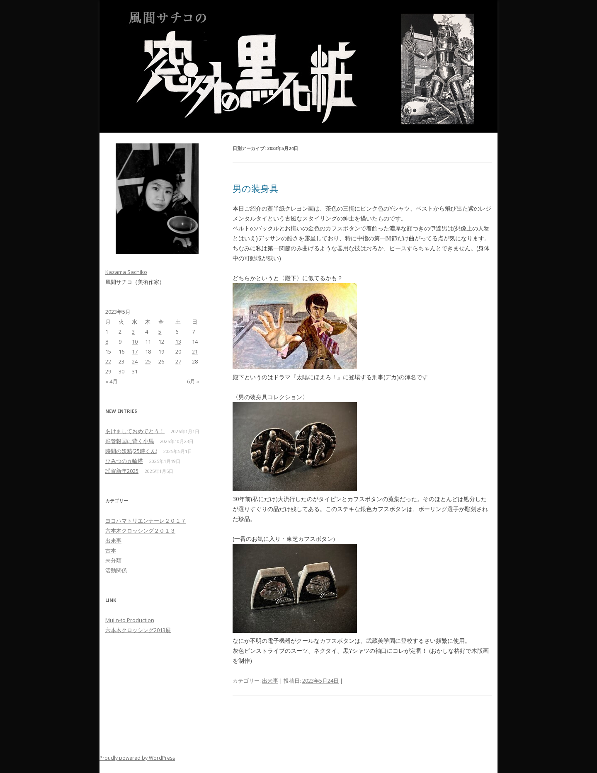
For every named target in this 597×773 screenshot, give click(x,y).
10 (135, 341)
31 (135, 371)
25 (148, 361)
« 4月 (111, 381)
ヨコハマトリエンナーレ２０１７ (145, 520)
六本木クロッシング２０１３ (140, 530)
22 (108, 361)
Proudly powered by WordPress (137, 757)
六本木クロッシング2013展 (138, 630)
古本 (110, 550)
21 (195, 351)
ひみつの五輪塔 (124, 461)
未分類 (113, 560)
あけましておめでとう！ (135, 431)
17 (135, 351)
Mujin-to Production (129, 620)
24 (135, 361)
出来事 (270, 680)
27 (178, 361)
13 (178, 341)
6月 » (193, 381)
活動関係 (116, 570)
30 (121, 371)
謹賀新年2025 (121, 471)
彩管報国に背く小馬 (129, 441)
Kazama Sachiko (126, 272)
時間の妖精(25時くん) (131, 451)
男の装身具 (256, 188)
